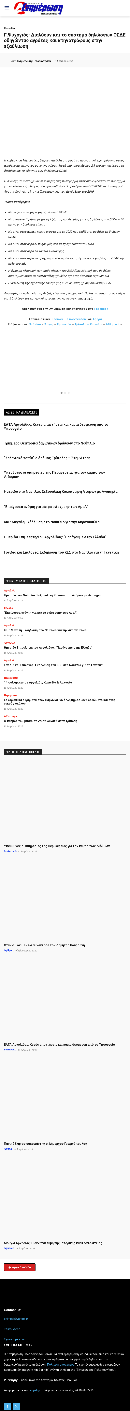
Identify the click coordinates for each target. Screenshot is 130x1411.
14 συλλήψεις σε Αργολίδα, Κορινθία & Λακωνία (38, 682)
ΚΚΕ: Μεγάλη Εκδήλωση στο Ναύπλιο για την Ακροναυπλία (51, 522)
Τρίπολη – (82, 324)
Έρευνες (58, 319)
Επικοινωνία (12, 1329)
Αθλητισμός (11, 716)
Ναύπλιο (35, 324)
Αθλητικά (113, 324)
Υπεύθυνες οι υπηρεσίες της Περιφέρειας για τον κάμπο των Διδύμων (57, 846)
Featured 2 (10, 850)
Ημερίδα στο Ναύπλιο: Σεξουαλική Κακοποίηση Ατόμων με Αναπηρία (60, 491)
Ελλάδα (8, 608)
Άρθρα (97, 319)
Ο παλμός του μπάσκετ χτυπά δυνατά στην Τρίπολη (40, 721)
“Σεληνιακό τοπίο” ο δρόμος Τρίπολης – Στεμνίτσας (47, 458)
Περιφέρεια (11, 677)
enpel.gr (35, 1390)
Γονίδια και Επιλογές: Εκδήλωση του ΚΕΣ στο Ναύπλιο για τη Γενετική (61, 552)
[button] (65, 366)
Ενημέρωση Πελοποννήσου (34, 60)
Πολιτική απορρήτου (60, 1364)
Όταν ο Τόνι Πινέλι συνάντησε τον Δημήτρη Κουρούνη (44, 945)
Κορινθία (9, 28)
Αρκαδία (9, 1248)
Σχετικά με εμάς (14, 1339)
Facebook (101, 309)
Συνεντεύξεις (77, 319)
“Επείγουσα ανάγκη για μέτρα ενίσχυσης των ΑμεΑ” (46, 507)
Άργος (49, 324)
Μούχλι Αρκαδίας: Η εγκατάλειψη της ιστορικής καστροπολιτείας (53, 1243)
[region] (65, 366)
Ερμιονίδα (64, 324)
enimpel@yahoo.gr (16, 1319)
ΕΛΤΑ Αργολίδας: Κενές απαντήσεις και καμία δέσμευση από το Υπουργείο (59, 1044)
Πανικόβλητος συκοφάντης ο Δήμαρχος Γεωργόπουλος (45, 1144)
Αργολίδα (9, 590)
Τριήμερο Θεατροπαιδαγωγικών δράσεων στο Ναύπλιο (49, 443)
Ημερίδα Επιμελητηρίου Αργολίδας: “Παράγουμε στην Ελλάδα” (55, 537)
